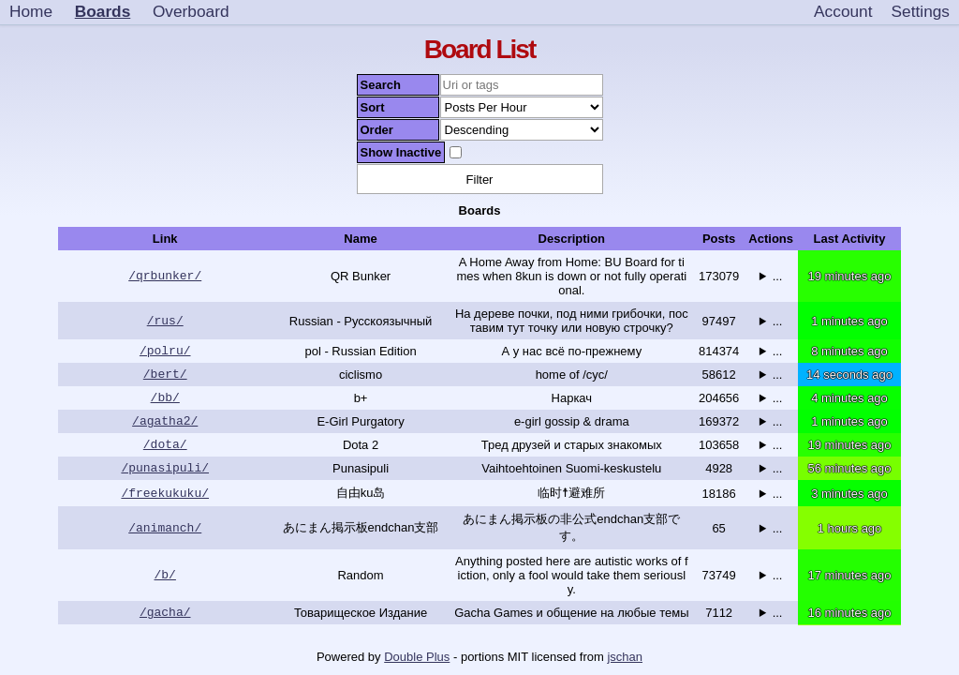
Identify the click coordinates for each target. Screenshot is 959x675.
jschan (624, 657)
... (778, 276)
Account (843, 11)
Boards (103, 11)
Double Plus (417, 657)
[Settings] (920, 12)
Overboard (191, 11)
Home (30, 11)
